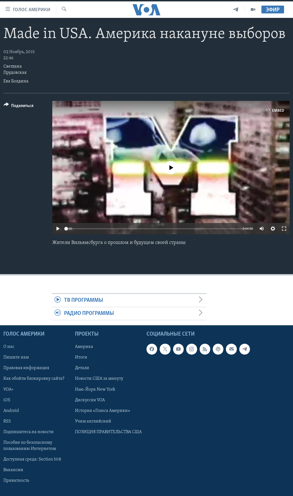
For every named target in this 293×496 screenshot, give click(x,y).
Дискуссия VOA (90, 400)
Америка (84, 347)
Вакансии (13, 470)
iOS (6, 400)
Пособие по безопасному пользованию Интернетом (29, 445)
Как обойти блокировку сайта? (33, 379)
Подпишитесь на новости (28, 432)
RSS (7, 421)
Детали (82, 368)
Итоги (81, 357)
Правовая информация (26, 368)
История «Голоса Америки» (102, 411)
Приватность (16, 480)
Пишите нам (16, 357)
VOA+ (8, 389)
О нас (8, 347)
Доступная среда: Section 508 (32, 459)
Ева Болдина (16, 81)
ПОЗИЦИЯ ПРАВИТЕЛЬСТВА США (108, 432)
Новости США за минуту (99, 379)
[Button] (19, 106)
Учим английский (93, 421)
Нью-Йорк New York (95, 389)
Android (11, 411)
